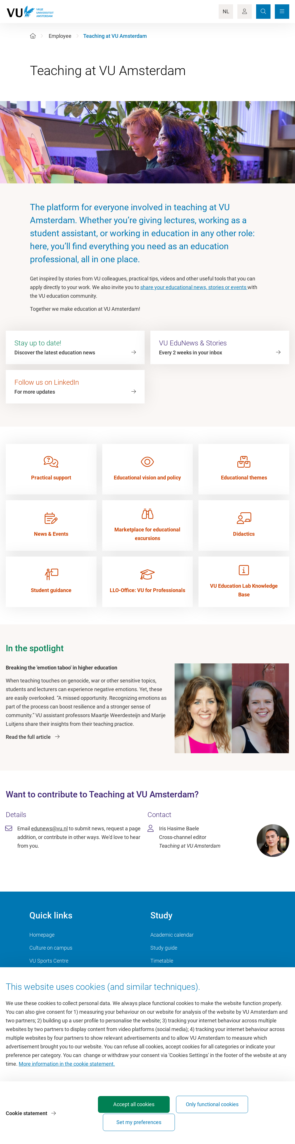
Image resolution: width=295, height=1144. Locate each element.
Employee (60, 36)
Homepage (41, 935)
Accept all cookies (128, 1122)
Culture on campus (50, 948)
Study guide (163, 948)
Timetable (161, 961)
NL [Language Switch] (226, 11)
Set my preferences (256, 1122)
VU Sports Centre (48, 961)
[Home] (33, 36)
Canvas (159, 974)
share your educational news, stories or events (193, 287)
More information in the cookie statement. (67, 1077)
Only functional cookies (192, 1119)
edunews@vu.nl (49, 828)
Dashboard (41, 974)
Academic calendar (172, 935)
